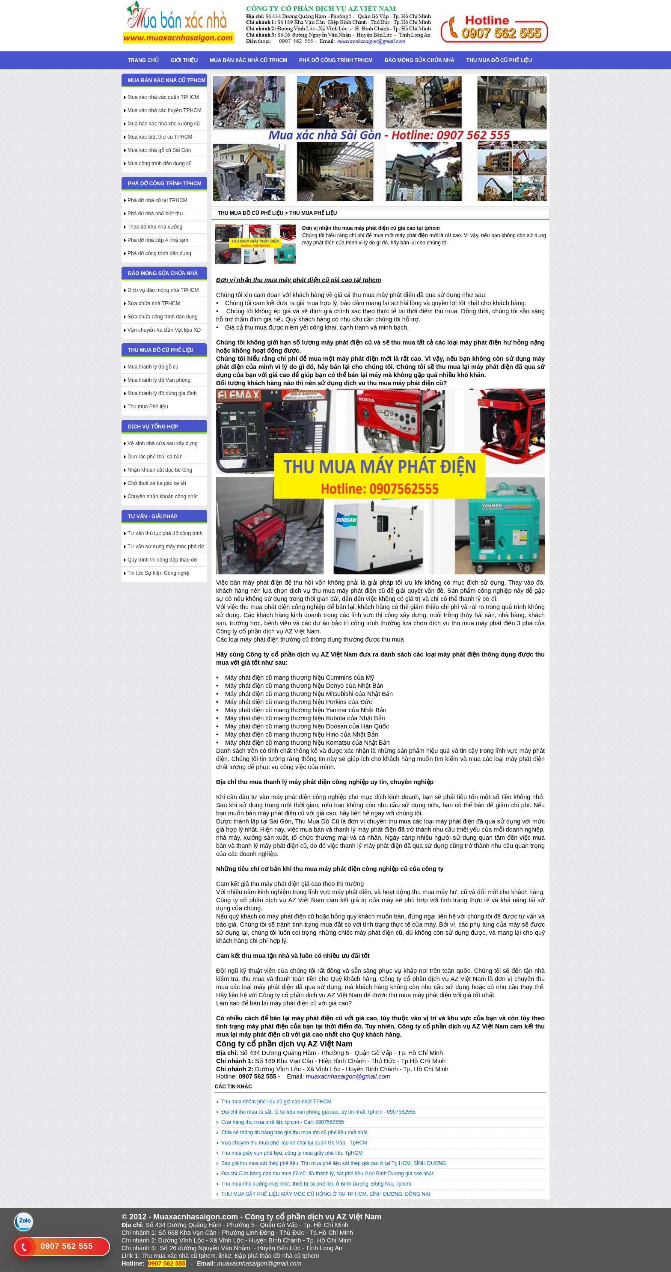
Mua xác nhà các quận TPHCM (163, 97)
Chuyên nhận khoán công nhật (163, 496)
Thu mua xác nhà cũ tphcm (178, 1255)
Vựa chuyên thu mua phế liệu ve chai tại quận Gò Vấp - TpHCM (294, 1143)
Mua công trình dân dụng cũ (160, 163)
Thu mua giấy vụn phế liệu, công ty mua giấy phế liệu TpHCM (291, 1153)
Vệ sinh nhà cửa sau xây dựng (163, 443)
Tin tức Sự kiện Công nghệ (158, 573)
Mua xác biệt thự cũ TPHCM (160, 137)
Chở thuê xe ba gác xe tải (157, 483)
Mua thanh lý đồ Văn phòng (159, 380)
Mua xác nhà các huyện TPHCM (165, 110)
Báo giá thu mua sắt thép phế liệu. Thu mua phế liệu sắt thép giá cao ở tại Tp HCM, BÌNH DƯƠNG (333, 1163)
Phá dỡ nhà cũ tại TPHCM (157, 200)
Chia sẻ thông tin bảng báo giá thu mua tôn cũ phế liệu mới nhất (294, 1132)
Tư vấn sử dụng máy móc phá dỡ (166, 547)
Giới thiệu (184, 60)
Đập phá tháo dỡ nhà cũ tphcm (277, 1255)
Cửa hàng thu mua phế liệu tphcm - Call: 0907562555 (282, 1122)
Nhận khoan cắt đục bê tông (160, 470)
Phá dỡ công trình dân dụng (159, 253)
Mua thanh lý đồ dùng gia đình (162, 393)
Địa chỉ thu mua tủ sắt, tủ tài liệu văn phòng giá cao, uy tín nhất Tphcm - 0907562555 (318, 1112)
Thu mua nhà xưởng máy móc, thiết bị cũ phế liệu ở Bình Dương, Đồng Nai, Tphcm (316, 1184)
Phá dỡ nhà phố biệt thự (155, 214)
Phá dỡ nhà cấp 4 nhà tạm (158, 240)
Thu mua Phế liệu (148, 407)
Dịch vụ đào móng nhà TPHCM (163, 290)
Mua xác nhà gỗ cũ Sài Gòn (159, 150)
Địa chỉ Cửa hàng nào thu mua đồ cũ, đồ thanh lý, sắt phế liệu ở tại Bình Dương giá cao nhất (327, 1174)
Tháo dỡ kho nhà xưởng (155, 227)
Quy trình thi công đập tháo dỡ (162, 560)
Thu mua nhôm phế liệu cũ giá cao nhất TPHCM (276, 1102)
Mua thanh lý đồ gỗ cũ (153, 367)
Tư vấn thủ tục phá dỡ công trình (165, 533)
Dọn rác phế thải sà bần (155, 457)
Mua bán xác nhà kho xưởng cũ (163, 124)
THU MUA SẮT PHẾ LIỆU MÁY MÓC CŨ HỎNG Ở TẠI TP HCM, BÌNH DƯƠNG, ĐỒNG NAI (326, 1194)
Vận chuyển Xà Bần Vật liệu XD (164, 330)
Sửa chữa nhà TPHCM (154, 303)
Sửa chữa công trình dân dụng (163, 317)
